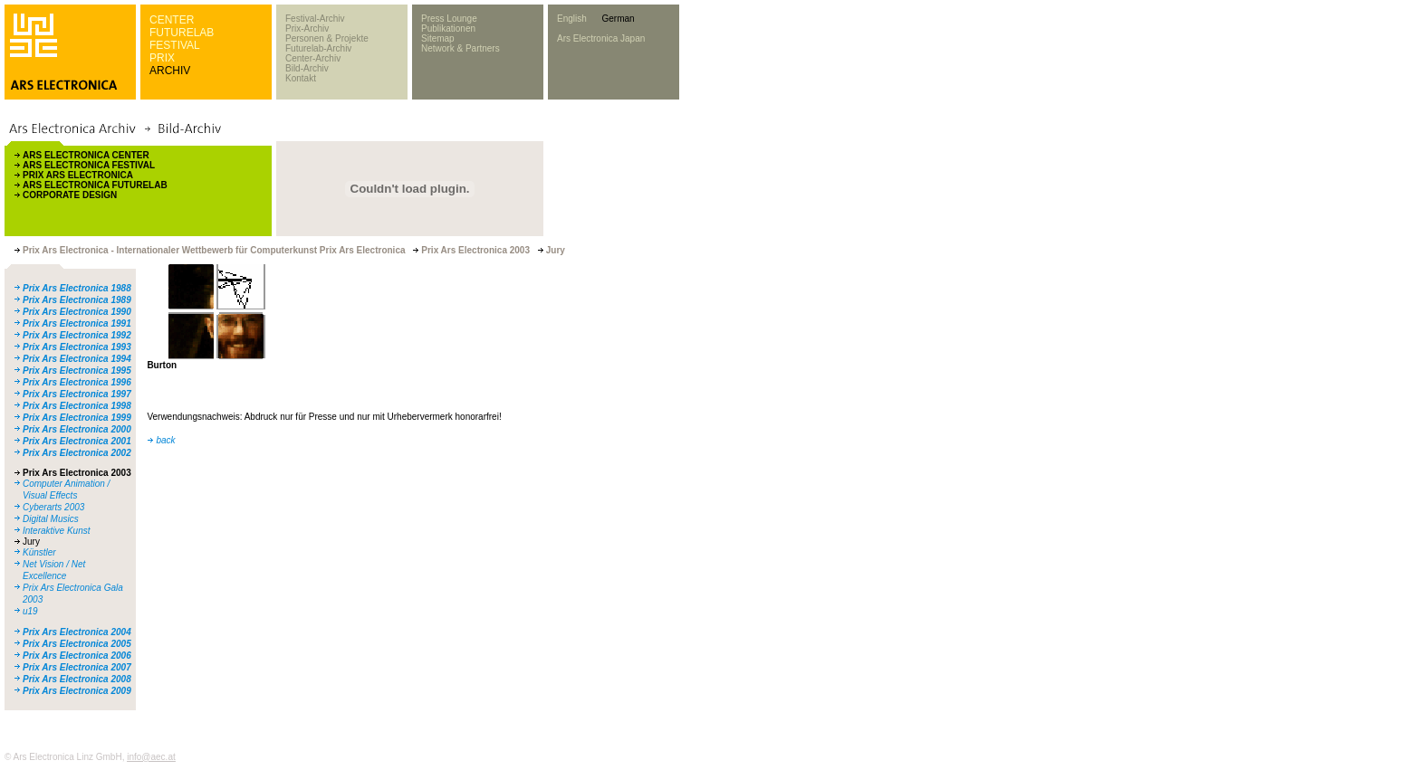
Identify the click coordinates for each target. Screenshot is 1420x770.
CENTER (171, 20)
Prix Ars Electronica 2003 (77, 473)
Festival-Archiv (315, 19)
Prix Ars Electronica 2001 (77, 441)
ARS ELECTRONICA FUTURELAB (95, 185)
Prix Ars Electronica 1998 (77, 406)
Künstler (39, 552)
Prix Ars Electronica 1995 (77, 370)
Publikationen (448, 28)
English (572, 19)
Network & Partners (460, 48)
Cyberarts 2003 (53, 507)
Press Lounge (449, 19)
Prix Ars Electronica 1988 (77, 288)
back (165, 440)
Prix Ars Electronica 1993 (77, 347)
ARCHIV (169, 70)
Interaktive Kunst (56, 531)
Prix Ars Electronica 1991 (77, 323)
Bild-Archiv (307, 68)
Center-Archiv (313, 58)
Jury (31, 542)
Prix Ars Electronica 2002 (77, 453)
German (617, 19)
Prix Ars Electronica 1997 (77, 394)
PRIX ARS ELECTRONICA (78, 175)
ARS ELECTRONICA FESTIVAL (89, 165)
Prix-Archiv (307, 28)
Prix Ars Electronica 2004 (77, 632)
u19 (30, 611)
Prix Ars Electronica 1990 (77, 312)
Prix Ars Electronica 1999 (77, 418)
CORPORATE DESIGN (70, 195)
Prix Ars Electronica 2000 (77, 429)
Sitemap (438, 38)
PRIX (162, 58)
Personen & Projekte (327, 38)
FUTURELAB (181, 32)
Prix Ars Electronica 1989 (77, 300)
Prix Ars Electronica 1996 (77, 382)
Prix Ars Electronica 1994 (77, 359)
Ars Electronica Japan (601, 38)
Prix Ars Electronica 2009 (77, 691)
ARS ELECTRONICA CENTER (86, 155)
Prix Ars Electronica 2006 (77, 656)
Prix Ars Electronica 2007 (77, 667)
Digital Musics (51, 519)
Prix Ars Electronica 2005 (77, 644)
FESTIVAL (174, 45)
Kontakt (300, 78)
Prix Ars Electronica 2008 (77, 679)
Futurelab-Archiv (318, 48)
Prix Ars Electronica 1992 (77, 335)
